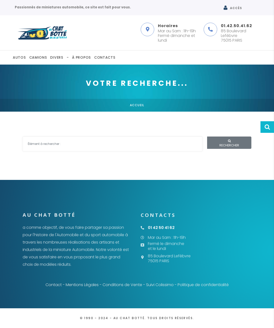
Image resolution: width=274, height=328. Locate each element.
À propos (81, 57)
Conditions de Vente (122, 285)
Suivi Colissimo (160, 285)
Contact (54, 285)
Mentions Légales (82, 285)
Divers (56, 57)
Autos (19, 57)
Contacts (104, 57)
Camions (38, 57)
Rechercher (229, 143)
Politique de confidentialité (203, 285)
